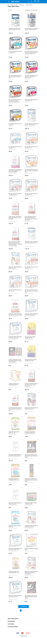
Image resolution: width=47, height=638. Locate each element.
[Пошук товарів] (29, 1)
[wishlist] (22, 13)
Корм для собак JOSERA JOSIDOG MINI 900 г (30, 337)
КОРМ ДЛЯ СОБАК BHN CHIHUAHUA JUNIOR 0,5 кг (30, 432)
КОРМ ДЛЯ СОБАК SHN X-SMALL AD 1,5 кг (14, 432)
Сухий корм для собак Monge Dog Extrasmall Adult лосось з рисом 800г (15, 217)
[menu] (9, 2)
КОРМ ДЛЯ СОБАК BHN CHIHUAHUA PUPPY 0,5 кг (14, 479)
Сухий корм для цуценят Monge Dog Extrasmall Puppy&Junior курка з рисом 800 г (15, 170)
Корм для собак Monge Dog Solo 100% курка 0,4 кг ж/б (14, 29)
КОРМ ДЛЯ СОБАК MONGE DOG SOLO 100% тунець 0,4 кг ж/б (31, 242)
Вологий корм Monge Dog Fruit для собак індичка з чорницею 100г (31, 291)
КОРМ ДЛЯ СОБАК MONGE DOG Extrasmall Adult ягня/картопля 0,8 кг (15, 409)
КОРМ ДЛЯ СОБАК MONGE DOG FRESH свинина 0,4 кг (31, 408)
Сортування (27, 10)
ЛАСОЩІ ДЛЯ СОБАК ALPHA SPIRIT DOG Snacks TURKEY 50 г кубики (31, 456)
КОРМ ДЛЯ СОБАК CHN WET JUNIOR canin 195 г (31, 503)
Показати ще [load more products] (23, 606)
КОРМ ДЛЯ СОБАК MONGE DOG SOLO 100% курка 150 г (15, 337)
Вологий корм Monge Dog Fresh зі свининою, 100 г (31, 100)
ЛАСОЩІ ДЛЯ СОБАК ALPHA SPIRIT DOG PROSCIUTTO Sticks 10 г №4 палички (15, 361)
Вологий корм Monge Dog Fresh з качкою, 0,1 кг (31, 147)
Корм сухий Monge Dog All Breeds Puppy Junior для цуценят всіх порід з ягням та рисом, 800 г (31, 218)
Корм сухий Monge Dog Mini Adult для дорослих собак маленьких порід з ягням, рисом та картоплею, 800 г (15, 243)
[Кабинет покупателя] (31, 1)
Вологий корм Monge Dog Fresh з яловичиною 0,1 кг (15, 194)
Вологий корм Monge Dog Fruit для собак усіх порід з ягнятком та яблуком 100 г (15, 100)
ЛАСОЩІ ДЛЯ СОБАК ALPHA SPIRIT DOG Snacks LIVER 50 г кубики (31, 597)
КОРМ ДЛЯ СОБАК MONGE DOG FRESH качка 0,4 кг (15, 267)
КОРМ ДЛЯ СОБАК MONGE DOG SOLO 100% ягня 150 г (15, 596)
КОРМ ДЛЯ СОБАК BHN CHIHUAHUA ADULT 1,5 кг (14, 572)
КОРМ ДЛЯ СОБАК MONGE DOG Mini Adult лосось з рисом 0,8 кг (15, 314)
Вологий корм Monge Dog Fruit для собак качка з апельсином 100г (31, 170)
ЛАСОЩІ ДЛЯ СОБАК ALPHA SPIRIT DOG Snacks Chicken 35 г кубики (31, 480)
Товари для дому (13, 4)
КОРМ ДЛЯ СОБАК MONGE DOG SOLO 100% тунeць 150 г (15, 549)
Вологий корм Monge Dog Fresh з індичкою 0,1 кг (31, 194)
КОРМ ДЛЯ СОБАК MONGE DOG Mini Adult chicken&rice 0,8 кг (15, 455)
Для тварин (21, 4)
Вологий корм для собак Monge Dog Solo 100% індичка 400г (31, 29)
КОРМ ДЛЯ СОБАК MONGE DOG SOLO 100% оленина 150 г (31, 314)
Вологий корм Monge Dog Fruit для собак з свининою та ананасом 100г (31, 76)
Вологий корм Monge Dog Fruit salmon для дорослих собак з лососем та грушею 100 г (31, 52)
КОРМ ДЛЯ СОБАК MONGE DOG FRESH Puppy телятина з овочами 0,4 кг (31, 572)
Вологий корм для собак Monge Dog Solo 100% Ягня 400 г (31, 124)
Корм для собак (29, 4)
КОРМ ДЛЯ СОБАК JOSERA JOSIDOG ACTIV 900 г (30, 360)
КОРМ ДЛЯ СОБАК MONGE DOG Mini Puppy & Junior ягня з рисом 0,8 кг (31, 385)
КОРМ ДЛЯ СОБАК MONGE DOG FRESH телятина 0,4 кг (31, 526)
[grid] (9, 10)
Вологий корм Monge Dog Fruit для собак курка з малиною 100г (15, 76)
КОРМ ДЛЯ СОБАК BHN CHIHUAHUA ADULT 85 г (14, 384)
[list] (11, 10)
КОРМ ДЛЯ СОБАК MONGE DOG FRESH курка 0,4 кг (15, 503)
